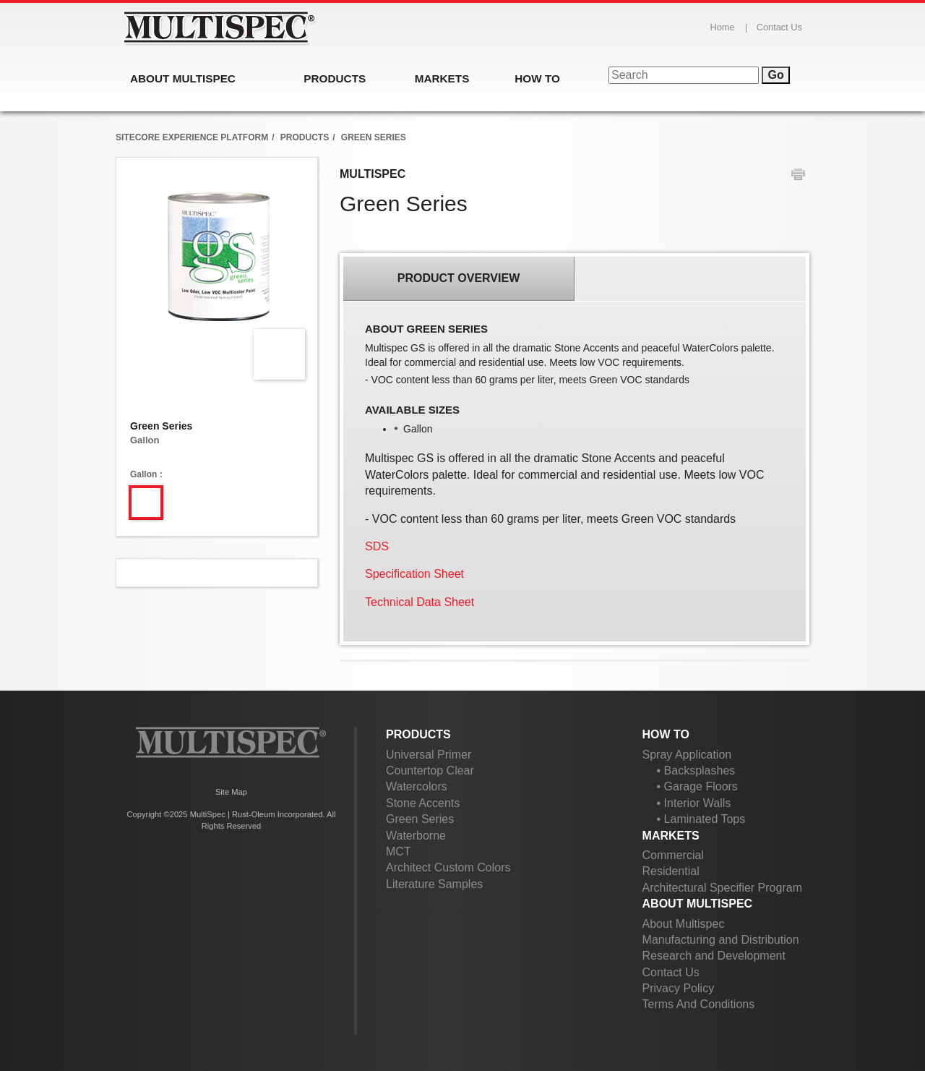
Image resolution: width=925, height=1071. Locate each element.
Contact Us (779, 27)
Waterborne (416, 835)
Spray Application (687, 754)
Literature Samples (434, 884)
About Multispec (697, 903)
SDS (377, 546)
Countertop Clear (430, 770)
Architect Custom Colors (448, 867)
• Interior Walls (694, 803)
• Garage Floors (697, 786)
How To (665, 734)
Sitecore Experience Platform (192, 137)
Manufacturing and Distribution (720, 940)
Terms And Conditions (698, 1004)
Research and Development (714, 956)
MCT (398, 851)
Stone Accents (423, 803)
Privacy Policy (678, 988)
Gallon (143, 474)
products (304, 137)
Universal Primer (428, 754)
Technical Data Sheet (419, 602)
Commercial (673, 855)
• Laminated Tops (701, 819)
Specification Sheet (414, 574)
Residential (671, 871)
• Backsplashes (696, 770)
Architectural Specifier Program (722, 888)
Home (722, 27)
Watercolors (416, 786)
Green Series (420, 819)
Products (418, 734)
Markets (671, 835)
